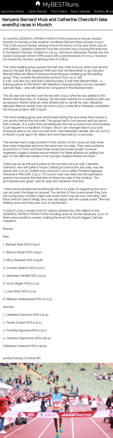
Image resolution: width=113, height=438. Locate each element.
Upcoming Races (12, 11)
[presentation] (107, 11)
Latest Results (37, 11)
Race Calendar (80, 11)
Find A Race (59, 11)
